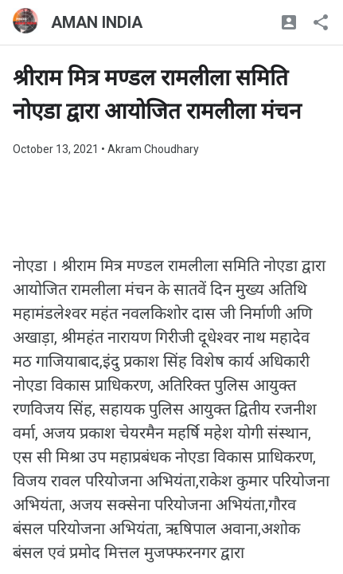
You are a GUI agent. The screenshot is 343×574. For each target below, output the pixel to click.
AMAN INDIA (96, 22)
